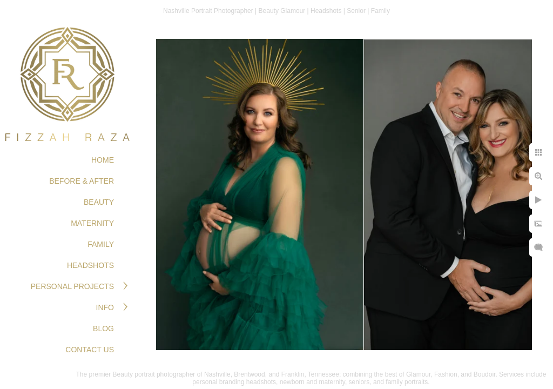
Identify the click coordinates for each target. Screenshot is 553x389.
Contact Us (89, 349)
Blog (103, 328)
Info (105, 307)
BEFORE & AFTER (81, 181)
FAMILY (100, 244)
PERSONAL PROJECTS (72, 286)
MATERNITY (92, 223)
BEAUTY (99, 202)
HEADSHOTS (90, 265)
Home (102, 160)
